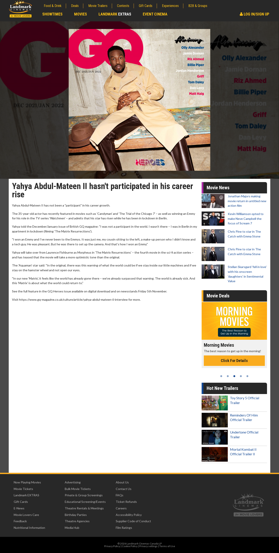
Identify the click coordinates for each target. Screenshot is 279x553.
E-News (19, 508)
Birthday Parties (76, 515)
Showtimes (52, 14)
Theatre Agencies (77, 521)
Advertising (73, 482)
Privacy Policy (112, 546)
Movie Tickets (23, 489)
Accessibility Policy (129, 515)
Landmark (115, 14)
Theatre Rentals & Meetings (84, 508)
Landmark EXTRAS (26, 495)
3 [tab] (234, 376)
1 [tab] (221, 376)
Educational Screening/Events (85, 502)
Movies (80, 14)
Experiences (170, 6)
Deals (75, 6)
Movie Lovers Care (26, 515)
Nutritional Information (29, 527)
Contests (123, 6)
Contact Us (123, 489)
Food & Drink (52, 6)
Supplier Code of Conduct (133, 521)
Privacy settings (148, 546)
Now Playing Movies (27, 482)
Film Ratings (124, 527)
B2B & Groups (197, 6)
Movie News (218, 187)
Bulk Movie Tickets (78, 489)
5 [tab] (247, 376)
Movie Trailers (97, 6)
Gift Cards (145, 6)
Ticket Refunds (126, 502)
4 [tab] (241, 376)
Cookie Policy (130, 546)
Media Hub (72, 527)
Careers (121, 508)
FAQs (119, 495)
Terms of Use (167, 546)
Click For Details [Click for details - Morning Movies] (234, 360)
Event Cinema (155, 14)
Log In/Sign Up (254, 14)
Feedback (20, 521)
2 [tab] (228, 376)
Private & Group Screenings (84, 495)
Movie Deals (218, 296)
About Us (122, 482)
